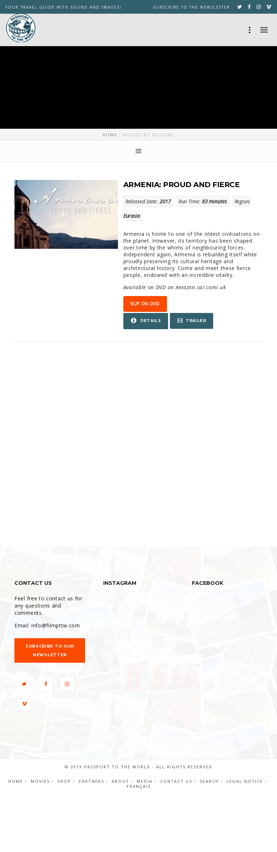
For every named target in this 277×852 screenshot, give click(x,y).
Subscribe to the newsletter (191, 7)
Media (145, 781)
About (120, 781)
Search (209, 781)
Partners (91, 781)
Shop (64, 781)
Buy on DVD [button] (145, 304)
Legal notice (245, 781)
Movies (40, 781)
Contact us (176, 781)
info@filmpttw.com (55, 625)
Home (15, 781)
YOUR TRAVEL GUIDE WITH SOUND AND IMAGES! (63, 7)
